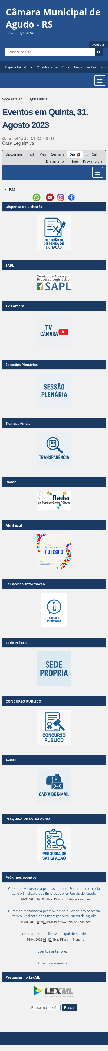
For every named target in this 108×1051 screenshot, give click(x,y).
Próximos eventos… (54, 963)
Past (30, 154)
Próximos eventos (21, 877)
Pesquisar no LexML (23, 977)
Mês (42, 154)
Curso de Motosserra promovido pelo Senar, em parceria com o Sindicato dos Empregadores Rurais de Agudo (54, 891)
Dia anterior (55, 161)
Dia (72, 154)
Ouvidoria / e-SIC (50, 67)
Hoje (74, 161)
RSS (12, 189)
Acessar (98, 44)
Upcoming (14, 154)
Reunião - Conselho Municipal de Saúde (54, 933)
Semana (57, 154)
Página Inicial (15, 67)
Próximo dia (93, 161)
